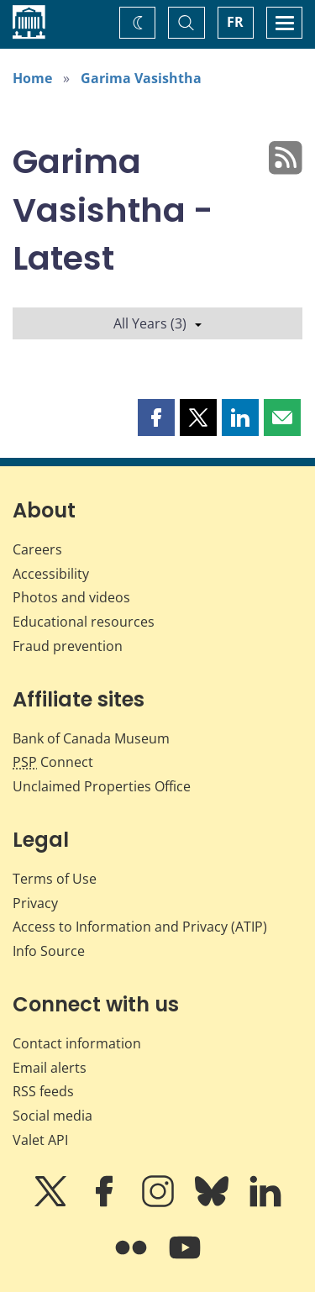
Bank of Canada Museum (91, 738)
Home (32, 78)
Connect (53, 762)
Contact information (77, 1043)
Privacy (35, 903)
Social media (52, 1115)
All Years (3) (157, 323)
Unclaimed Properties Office (102, 786)
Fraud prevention (68, 646)
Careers (37, 549)
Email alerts (50, 1067)
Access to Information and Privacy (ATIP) (140, 926)
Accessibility (51, 574)
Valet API (40, 1140)
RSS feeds (43, 1091)
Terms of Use (55, 878)
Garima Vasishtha (141, 78)
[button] (156, 417)
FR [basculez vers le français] (235, 22)
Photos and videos (71, 597)
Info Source (49, 951)
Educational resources (84, 621)
